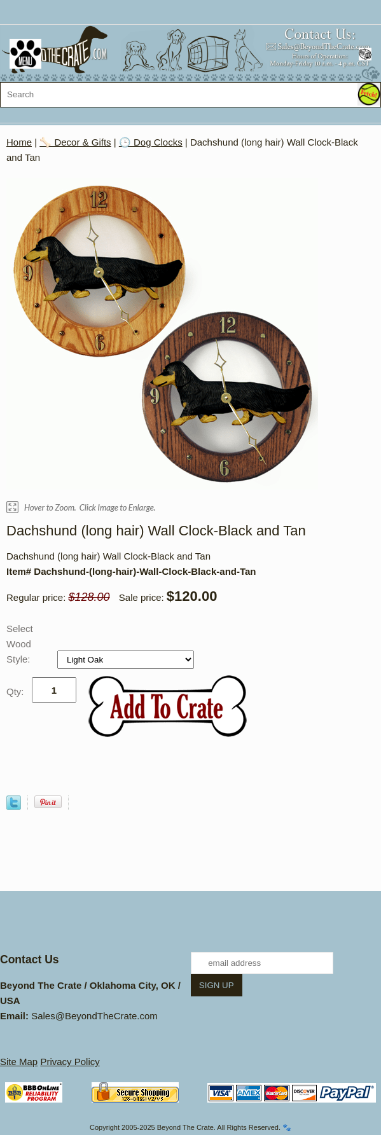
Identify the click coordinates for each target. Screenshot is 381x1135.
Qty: (15, 691)
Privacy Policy (69, 1061)
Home (19, 142)
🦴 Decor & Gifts (75, 142)
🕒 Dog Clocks (151, 142)
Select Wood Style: (19, 643)
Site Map (19, 1061)
